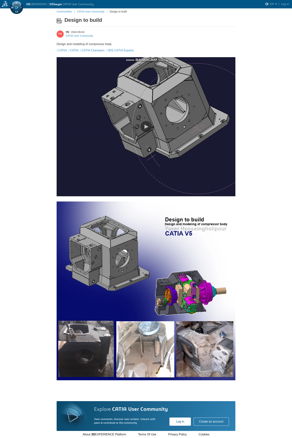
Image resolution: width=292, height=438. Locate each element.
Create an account (211, 421)
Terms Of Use (147, 434)
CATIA (62, 50)
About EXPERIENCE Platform (104, 434)
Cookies (204, 434)
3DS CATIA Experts (121, 50)
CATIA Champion (93, 50)
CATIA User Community (79, 35)
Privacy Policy (177, 434)
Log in (180, 421)
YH (67, 32)
